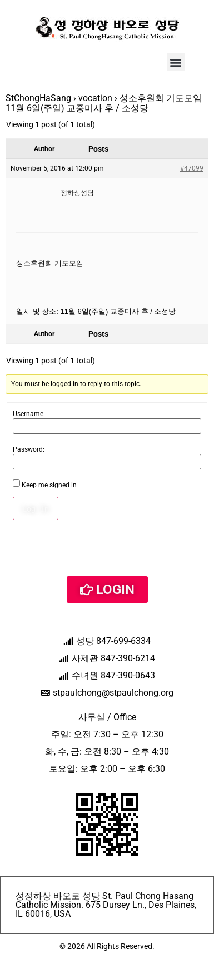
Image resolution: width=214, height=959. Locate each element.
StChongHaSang (38, 98)
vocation (95, 98)
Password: (28, 449)
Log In (35, 508)
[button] (176, 62)
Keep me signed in (49, 485)
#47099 (191, 168)
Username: (29, 414)
